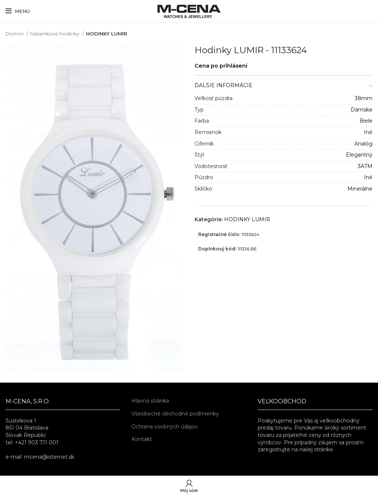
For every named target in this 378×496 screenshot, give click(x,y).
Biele (366, 120)
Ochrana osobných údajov (164, 426)
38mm (363, 98)
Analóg (363, 143)
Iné (368, 132)
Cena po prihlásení (221, 65)
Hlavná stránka (150, 400)
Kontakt (141, 439)
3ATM (365, 166)
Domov (15, 34)
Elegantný (359, 154)
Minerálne (359, 188)
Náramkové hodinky (55, 34)
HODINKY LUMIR (106, 34)
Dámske (361, 109)
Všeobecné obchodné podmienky (175, 413)
